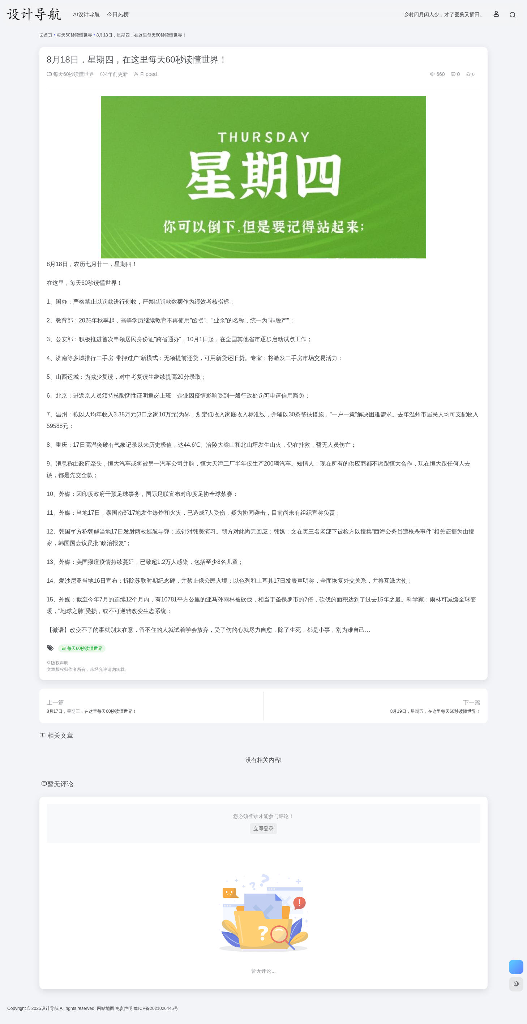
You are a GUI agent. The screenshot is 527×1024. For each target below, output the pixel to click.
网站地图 (106, 1008)
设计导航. (50, 1008)
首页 (48, 35)
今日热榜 (118, 14)
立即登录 (263, 828)
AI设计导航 (86, 14)
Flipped (145, 74)
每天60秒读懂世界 (74, 35)
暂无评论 (60, 784)
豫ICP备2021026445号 (156, 1008)
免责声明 (124, 1008)
